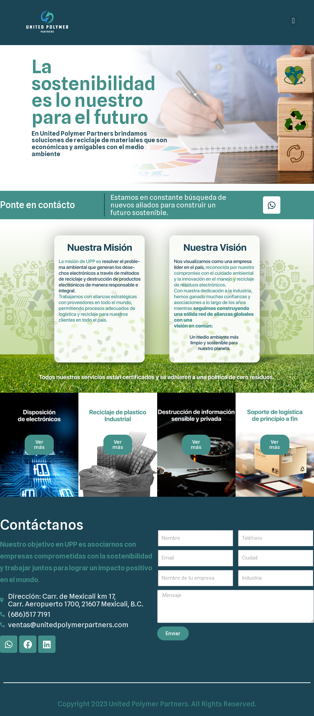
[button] (293, 21)
